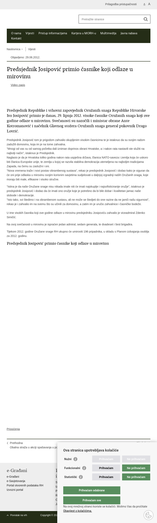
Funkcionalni (72, 476)
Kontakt (16, 38)
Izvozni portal (15, 489)
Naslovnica (13, 49)
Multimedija (108, 33)
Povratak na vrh (18, 515)
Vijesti (30, 33)
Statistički (70, 485)
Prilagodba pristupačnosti (121, 4)
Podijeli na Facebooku (17, 457)
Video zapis (18, 85)
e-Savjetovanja (16, 481)
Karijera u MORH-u (83, 33)
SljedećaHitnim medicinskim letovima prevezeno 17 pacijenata (114, 445)
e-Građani (13, 476)
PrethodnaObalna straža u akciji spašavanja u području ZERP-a (43, 445)
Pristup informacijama (53, 33)
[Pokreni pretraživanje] (145, 19)
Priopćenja (13, 429)
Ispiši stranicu (9, 457)
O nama (16, 33)
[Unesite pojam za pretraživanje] (110, 19)
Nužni (67, 467)
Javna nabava (129, 33)
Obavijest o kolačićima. (77, 510)
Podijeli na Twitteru (26, 457)
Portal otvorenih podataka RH (25, 485)
